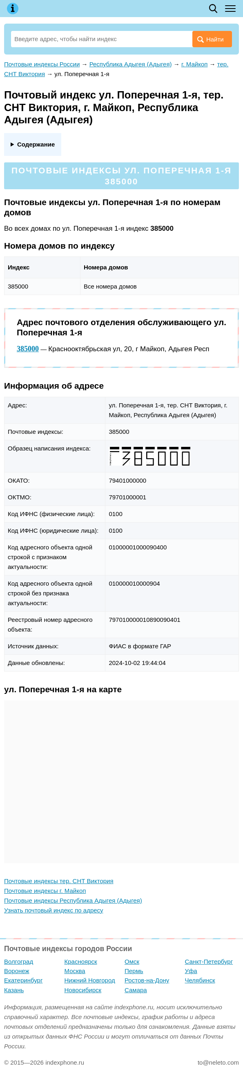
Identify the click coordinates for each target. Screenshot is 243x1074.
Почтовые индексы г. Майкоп (45, 890)
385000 (28, 349)
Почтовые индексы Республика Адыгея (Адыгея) (73, 900)
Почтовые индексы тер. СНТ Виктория (59, 880)
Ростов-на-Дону (147, 980)
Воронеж (16, 970)
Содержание (36, 144)
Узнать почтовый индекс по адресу (53, 910)
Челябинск (200, 980)
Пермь (134, 970)
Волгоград (18, 961)
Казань (14, 990)
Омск (132, 961)
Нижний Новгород (90, 980)
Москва (75, 970)
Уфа (191, 970)
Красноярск (81, 961)
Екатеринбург (23, 980)
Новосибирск (83, 990)
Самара (136, 990)
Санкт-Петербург (209, 961)
